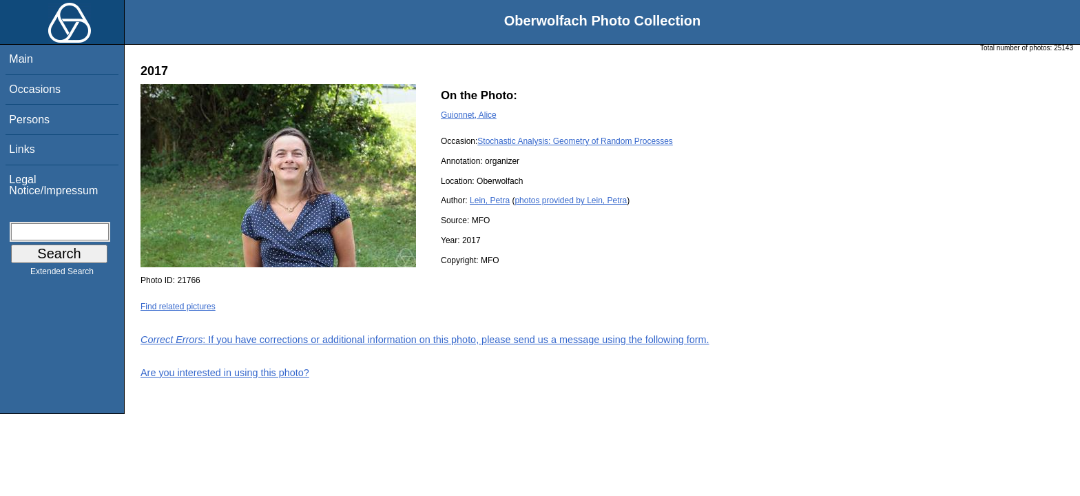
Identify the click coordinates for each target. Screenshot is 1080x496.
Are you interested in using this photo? (225, 372)
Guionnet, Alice (469, 115)
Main (21, 59)
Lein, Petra (490, 200)
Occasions (35, 89)
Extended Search (62, 274)
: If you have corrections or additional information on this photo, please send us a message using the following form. (425, 339)
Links (21, 149)
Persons (29, 119)
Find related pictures (178, 306)
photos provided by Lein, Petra (571, 200)
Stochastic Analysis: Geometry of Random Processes (574, 141)
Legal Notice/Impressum (53, 185)
